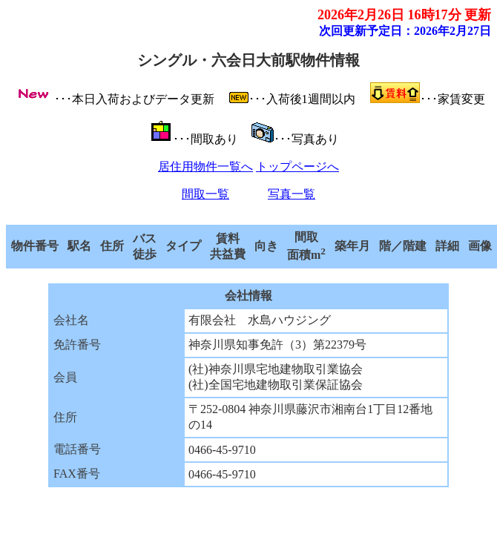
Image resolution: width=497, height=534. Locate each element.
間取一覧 (205, 194)
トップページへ (297, 166)
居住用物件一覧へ (205, 166)
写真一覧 (291, 194)
